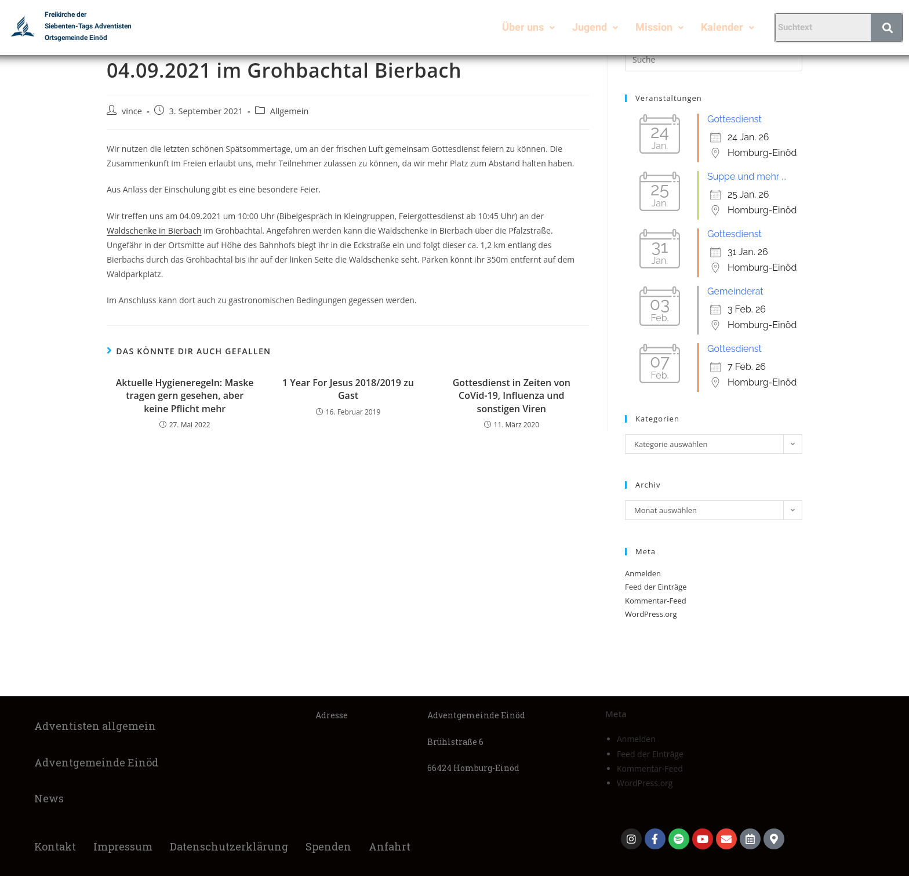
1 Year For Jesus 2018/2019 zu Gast (348, 389)
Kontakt (55, 846)
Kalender (727, 27)
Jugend (595, 27)
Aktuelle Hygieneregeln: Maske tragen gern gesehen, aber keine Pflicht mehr (185, 395)
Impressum (122, 846)
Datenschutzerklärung (229, 846)
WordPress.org (651, 614)
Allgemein (289, 111)
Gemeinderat (735, 291)
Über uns (528, 27)
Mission (659, 27)
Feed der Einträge (656, 586)
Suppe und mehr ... (747, 176)
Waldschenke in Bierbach (154, 230)
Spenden (328, 846)
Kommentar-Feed (655, 600)
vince (132, 111)
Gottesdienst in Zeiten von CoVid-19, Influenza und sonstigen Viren (511, 395)
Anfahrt (389, 846)
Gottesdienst (734, 119)
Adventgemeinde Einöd (96, 762)
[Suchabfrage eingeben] (713, 59)
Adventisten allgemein (95, 726)
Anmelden (643, 573)
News (49, 798)
